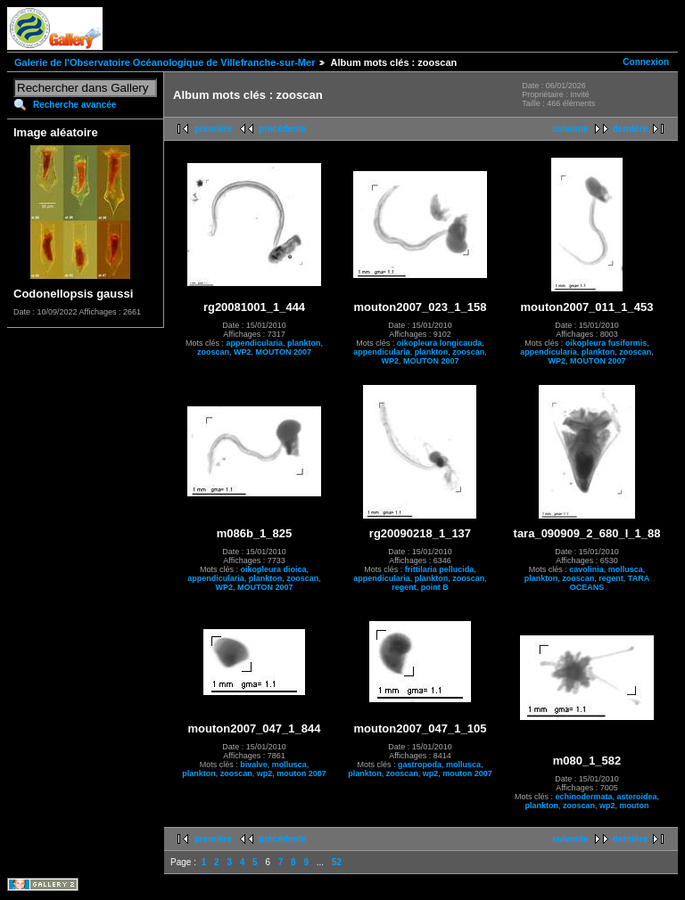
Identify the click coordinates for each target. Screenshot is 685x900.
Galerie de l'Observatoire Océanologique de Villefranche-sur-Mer (164, 62)
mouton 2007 (301, 773)
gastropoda (420, 764)
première (213, 129)
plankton (304, 343)
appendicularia (254, 343)
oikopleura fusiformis (606, 343)
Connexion (646, 62)
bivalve (254, 764)
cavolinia (586, 569)
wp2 (265, 773)
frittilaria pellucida (440, 569)
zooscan (213, 352)
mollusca (625, 569)
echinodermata (583, 796)
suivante (570, 129)
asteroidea (636, 796)
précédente (282, 129)
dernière (630, 129)
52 (337, 862)
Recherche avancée (74, 105)
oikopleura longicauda (440, 343)
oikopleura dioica (273, 569)
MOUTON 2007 (283, 352)
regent (404, 587)
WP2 (243, 352)
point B (435, 587)
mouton (634, 805)
